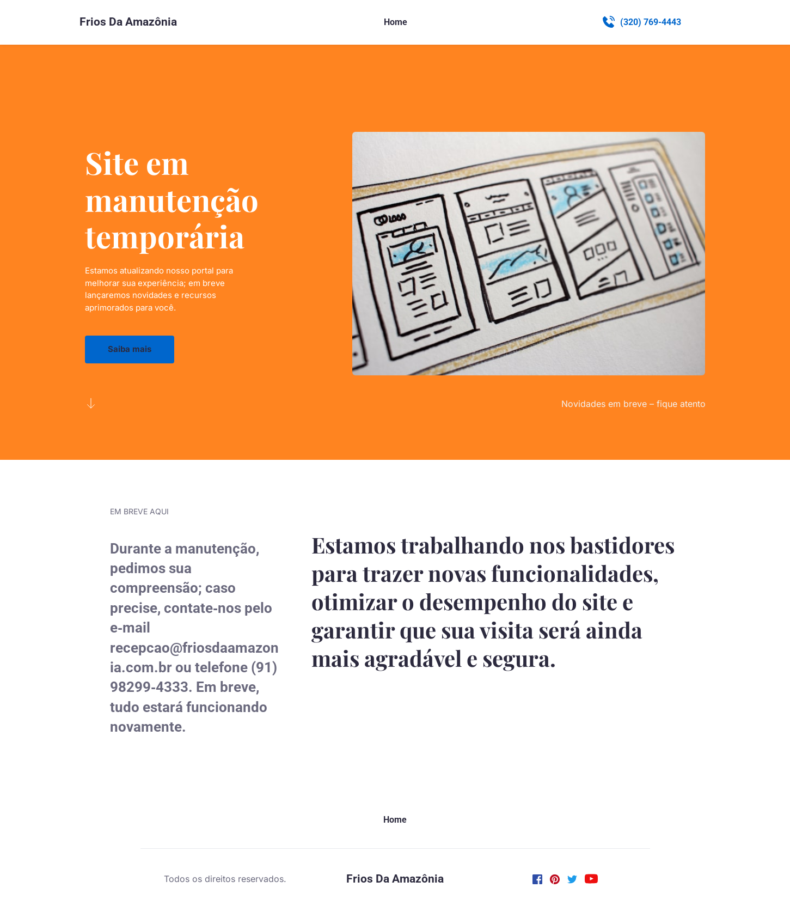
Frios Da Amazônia (128, 21)
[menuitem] (395, 22)
